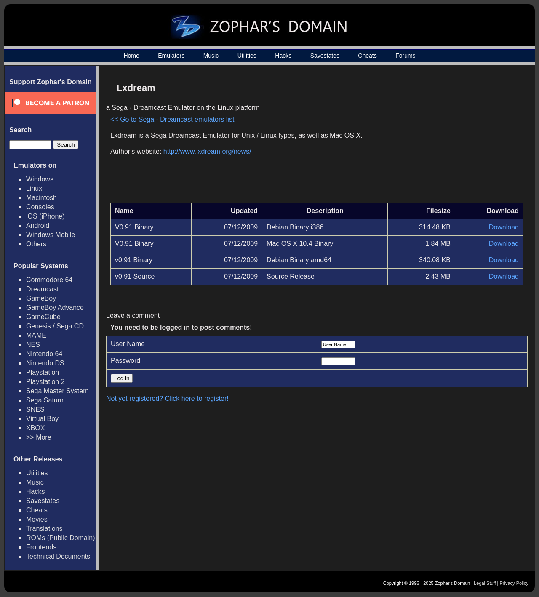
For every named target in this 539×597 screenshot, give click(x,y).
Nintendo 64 (44, 353)
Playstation (42, 372)
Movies (37, 519)
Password (125, 360)
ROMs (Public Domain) (60, 537)
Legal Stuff (485, 583)
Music (211, 55)
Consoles (40, 207)
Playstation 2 (45, 381)
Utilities (246, 55)
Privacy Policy (514, 583)
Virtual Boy (42, 418)
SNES (35, 409)
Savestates (324, 55)
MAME (36, 335)
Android (37, 225)
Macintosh (41, 197)
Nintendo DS (45, 363)
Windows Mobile (50, 234)
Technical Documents (58, 556)
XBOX (35, 428)
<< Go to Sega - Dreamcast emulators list (172, 119)
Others (36, 244)
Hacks (283, 55)
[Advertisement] (452, 137)
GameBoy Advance (55, 307)
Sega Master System (57, 390)
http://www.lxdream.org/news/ (207, 151)
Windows (39, 179)
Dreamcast (42, 289)
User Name (128, 343)
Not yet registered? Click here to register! (167, 398)
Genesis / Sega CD (55, 326)
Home (131, 55)
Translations (44, 528)
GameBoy (41, 298)
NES (33, 344)
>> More (38, 437)
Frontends (41, 547)
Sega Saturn (45, 400)
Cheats (367, 55)
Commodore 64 (49, 279)
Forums (405, 55)
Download (504, 227)
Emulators (171, 55)
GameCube (43, 316)
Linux (34, 188)
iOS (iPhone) (45, 216)
